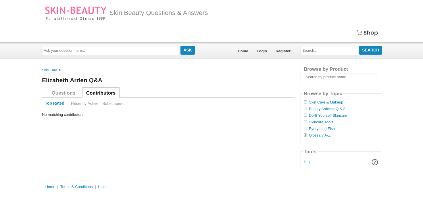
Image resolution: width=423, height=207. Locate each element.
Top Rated (54, 103)
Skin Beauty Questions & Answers (126, 12)
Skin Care (49, 70)
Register (283, 51)
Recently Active (85, 103)
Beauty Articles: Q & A (327, 109)
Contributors (101, 93)
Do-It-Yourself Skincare (328, 116)
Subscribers (113, 103)
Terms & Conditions (76, 187)
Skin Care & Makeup (326, 102)
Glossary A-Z (319, 135)
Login (262, 51)
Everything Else (322, 129)
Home (243, 51)
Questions (64, 93)
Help (308, 162)
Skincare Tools (321, 122)
